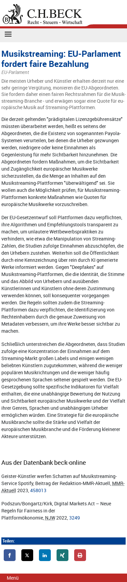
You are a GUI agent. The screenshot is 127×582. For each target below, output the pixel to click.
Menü (13, 578)
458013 (38, 490)
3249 (74, 517)
